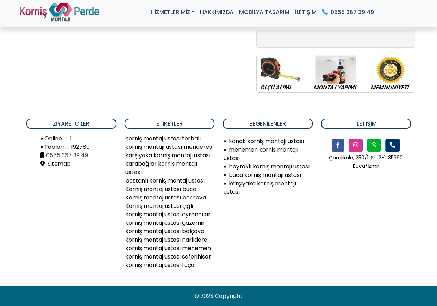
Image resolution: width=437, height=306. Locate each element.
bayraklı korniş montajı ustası (269, 166)
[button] (338, 145)
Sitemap (55, 164)
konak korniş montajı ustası (266, 141)
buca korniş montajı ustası (265, 175)
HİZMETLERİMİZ (170, 12)
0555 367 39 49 (348, 12)
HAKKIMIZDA (216, 12)
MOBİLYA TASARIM (264, 12)
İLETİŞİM (306, 12)
